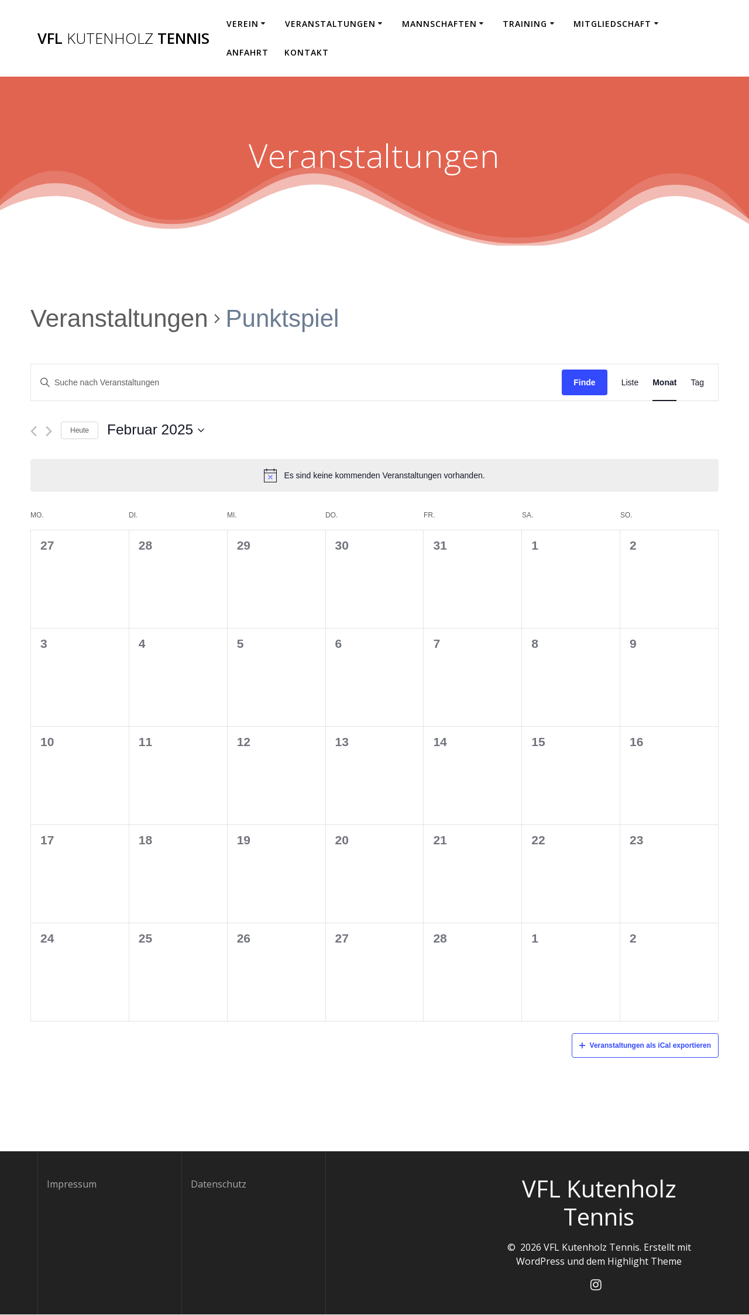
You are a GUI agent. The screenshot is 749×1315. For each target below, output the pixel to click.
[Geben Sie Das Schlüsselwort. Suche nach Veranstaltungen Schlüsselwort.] (296, 382)
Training (525, 23)
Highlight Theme (644, 1261)
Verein (242, 23)
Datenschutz (218, 1184)
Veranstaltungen (330, 23)
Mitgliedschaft (612, 23)
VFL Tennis (123, 38)
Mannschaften (439, 23)
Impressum (72, 1184)
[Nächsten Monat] (49, 431)
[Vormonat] (33, 431)
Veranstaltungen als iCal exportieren (645, 1045)
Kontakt (306, 52)
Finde (584, 382)
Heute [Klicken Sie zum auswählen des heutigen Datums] (79, 430)
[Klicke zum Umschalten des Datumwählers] (155, 430)
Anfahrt (247, 52)
